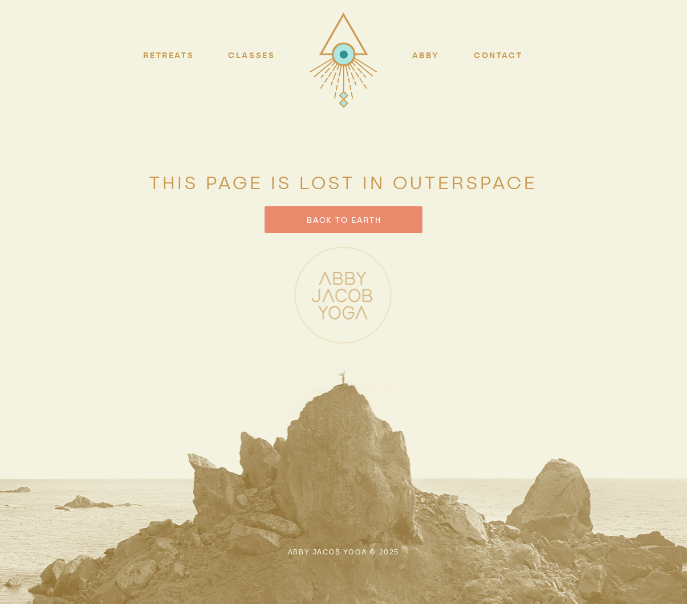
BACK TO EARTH (344, 220)
